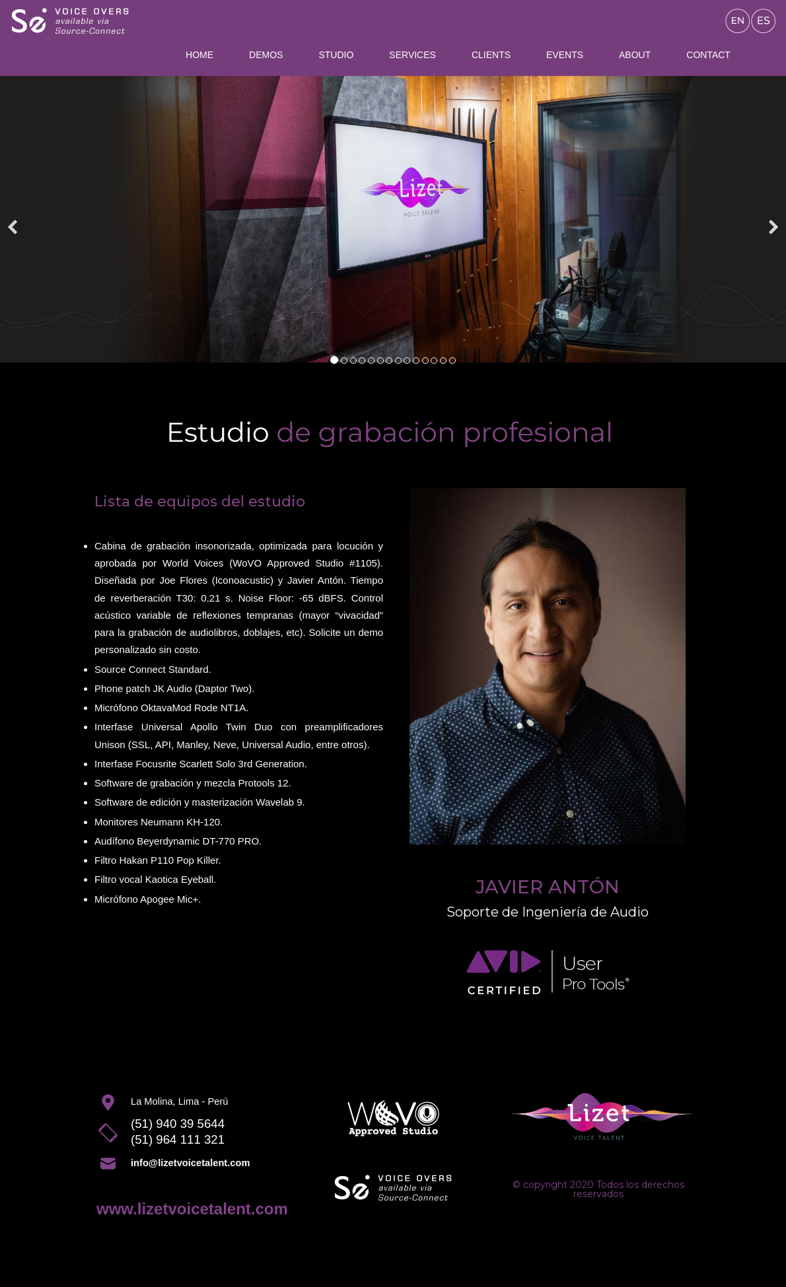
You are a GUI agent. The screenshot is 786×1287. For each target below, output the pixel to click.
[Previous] (13, 219)
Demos (266, 55)
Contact (708, 55)
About (635, 55)
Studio (335, 55)
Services (412, 55)
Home (199, 55)
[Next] (773, 219)
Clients (491, 55)
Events (564, 55)
